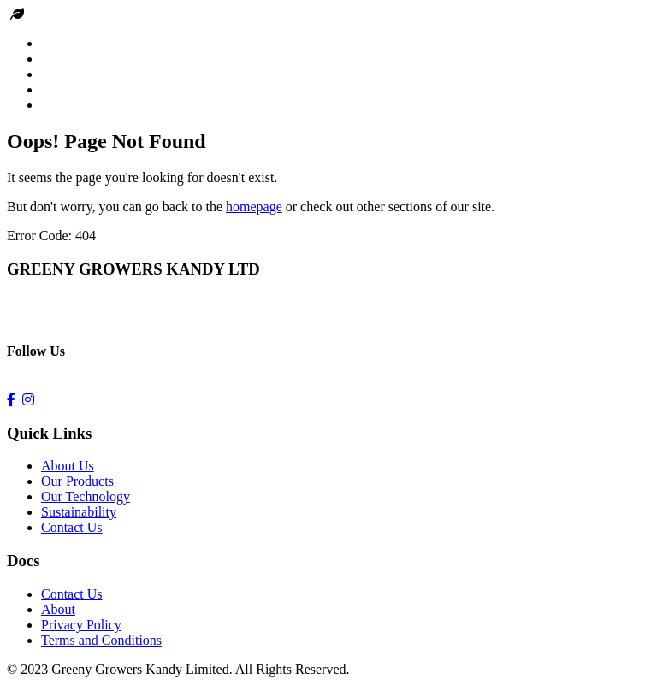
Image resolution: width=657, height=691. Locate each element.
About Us (67, 465)
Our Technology (85, 496)
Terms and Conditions (101, 640)
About (58, 609)
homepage (254, 206)
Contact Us (72, 527)
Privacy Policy (81, 624)
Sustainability (78, 512)
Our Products (77, 481)
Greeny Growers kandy (91, 14)
